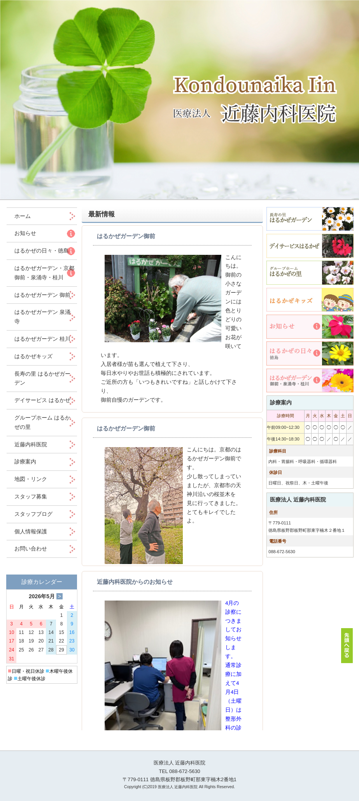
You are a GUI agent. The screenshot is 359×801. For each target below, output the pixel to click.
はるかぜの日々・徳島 (41, 250)
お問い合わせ (30, 548)
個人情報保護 (30, 531)
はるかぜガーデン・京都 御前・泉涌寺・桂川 (44, 272)
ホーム (28, 216)
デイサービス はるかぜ (42, 400)
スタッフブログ (33, 514)
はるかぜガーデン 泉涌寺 (42, 316)
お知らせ (25, 233)
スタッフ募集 (30, 496)
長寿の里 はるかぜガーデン (42, 378)
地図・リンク (30, 479)
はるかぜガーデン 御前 (42, 295)
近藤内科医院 (30, 444)
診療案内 (25, 461)
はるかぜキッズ (33, 356)
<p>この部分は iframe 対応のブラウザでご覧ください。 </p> (172, 477)
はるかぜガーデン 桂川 (42, 339)
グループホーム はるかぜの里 (42, 422)
